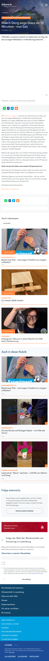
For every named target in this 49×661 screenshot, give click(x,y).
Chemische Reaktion (9, 470)
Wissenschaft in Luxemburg (12, 592)
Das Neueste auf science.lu (12, 588)
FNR (10, 30)
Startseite (4, 12)
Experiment (7, 223)
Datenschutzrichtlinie (37, 573)
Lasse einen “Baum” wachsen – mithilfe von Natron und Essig (24, 474)
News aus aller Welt (9, 596)
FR (42, 5)
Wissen (4, 600)
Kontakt (5, 628)
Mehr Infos (12, 652)
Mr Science (5, 613)
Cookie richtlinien (9, 639)
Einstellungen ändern (24, 511)
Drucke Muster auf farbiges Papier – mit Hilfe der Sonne (23, 431)
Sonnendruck (6, 428)
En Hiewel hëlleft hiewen (12, 300)
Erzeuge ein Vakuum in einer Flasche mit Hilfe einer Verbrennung (22, 340)
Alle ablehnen (22, 656)
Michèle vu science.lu (10, 116)
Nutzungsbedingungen (11, 632)
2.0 (8, 385)
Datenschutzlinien (9, 635)
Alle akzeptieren (10, 656)
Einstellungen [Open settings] (34, 656)
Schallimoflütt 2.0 (8, 257)
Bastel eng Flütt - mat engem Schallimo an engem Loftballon (24, 261)
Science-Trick (6, 298)
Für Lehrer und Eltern (10, 608)
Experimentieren (8, 604)
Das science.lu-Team (10, 624)
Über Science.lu (8, 620)
